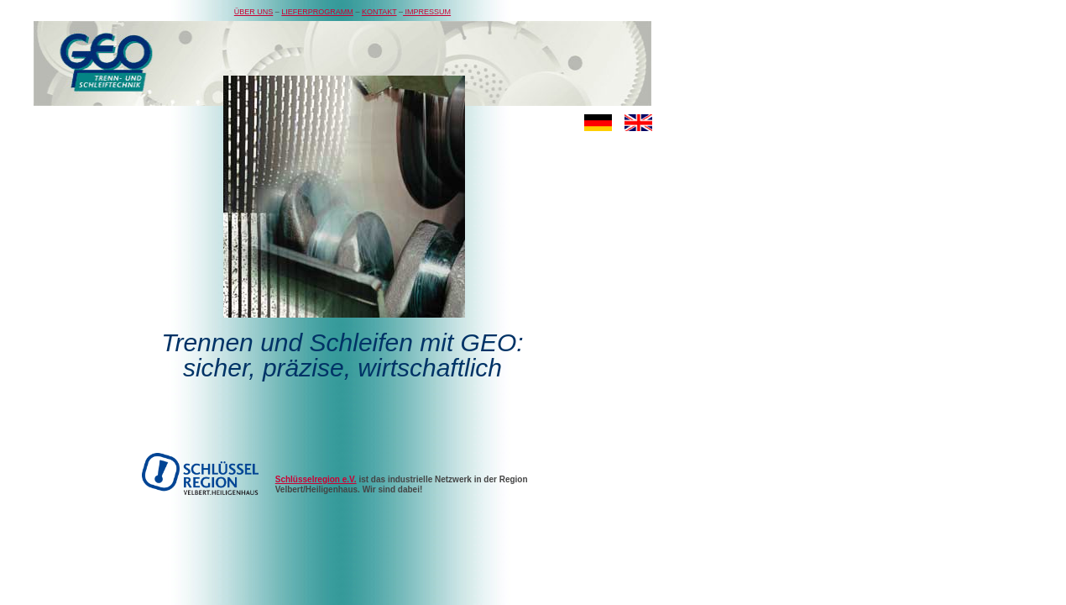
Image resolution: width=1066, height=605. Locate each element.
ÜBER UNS (254, 12)
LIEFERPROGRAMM (317, 12)
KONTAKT (379, 12)
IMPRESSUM (427, 12)
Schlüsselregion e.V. (316, 479)
